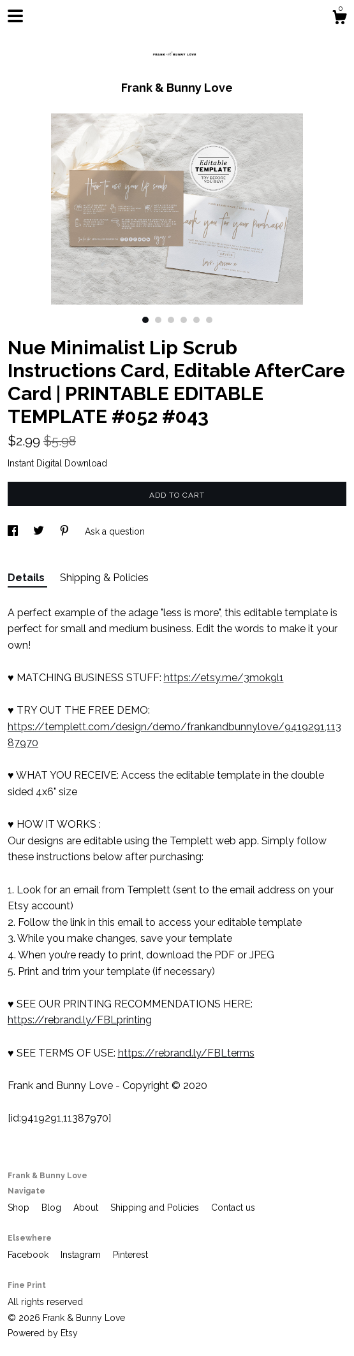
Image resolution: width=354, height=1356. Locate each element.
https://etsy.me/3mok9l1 (224, 678)
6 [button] (209, 320)
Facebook (29, 1255)
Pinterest (130, 1255)
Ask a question (115, 531)
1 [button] (145, 320)
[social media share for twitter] (40, 531)
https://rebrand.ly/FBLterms (186, 1053)
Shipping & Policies (104, 578)
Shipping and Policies (156, 1207)
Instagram (82, 1255)
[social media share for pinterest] (65, 531)
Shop (20, 1207)
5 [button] (196, 320)
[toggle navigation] (15, 16)
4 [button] (184, 320)
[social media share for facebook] (14, 531)
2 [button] (158, 320)
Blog (52, 1207)
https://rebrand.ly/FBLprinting (80, 1020)
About (87, 1207)
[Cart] (339, 19)
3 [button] (171, 320)
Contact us (233, 1207)
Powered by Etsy (43, 1333)
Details (27, 578)
